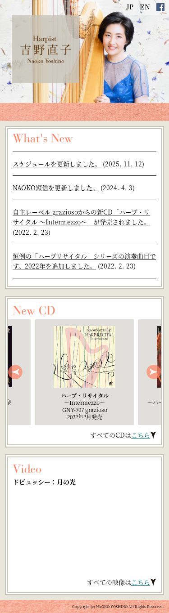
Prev (15, 372)
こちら (140, 434)
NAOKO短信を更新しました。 (56, 187)
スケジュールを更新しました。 (57, 163)
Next (153, 372)
